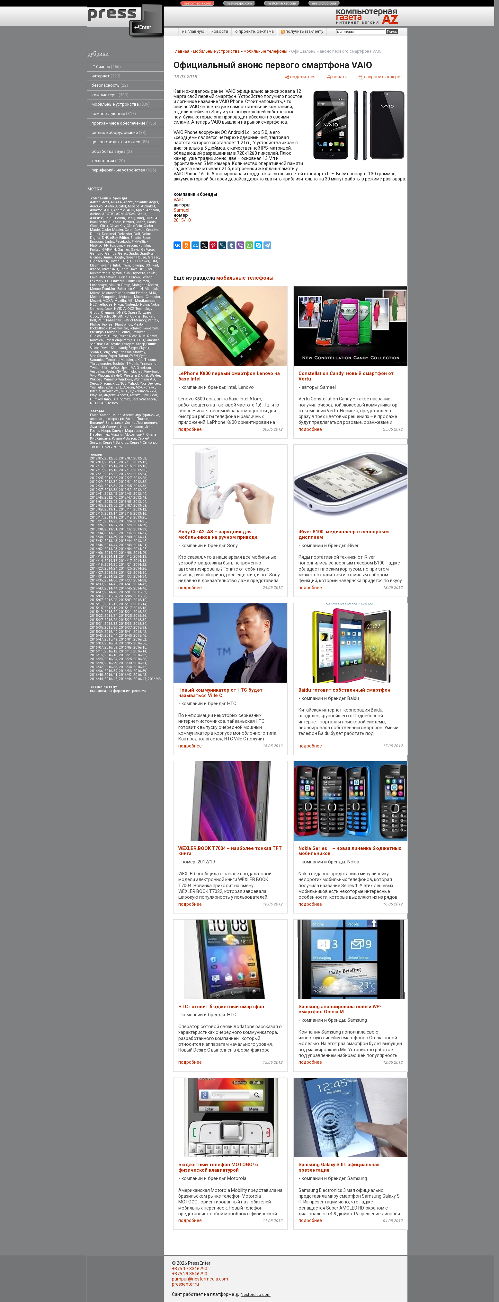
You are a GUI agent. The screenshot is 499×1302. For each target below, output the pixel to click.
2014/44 (110, 588)
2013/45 (139, 541)
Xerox (94, 383)
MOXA (107, 301)
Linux (130, 281)
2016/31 (139, 663)
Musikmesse (145, 301)
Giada (133, 253)
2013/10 (110, 509)
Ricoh (133, 336)
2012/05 (96, 458)
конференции (119, 691)
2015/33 (125, 624)
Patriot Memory (134, 320)
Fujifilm (144, 245)
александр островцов (107, 419)
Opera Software (139, 312)
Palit (101, 320)
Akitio (109, 206)
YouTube (97, 387)
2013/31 (110, 529)
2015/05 (125, 596)
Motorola (125, 297)
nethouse (105, 304)
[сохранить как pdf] (380, 77)
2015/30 (139, 620)
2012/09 (96, 462)
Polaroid (135, 328)
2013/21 (96, 521)
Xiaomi (105, 383)
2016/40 (96, 675)
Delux (146, 234)
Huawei (143, 261)
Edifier (124, 238)
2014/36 (110, 580)
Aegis (153, 202)
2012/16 (139, 466)
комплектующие (114, 113)
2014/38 (139, 580)
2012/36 (139, 486)
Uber (106, 368)
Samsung (153, 340)
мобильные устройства (121, 104)
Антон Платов (137, 419)
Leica (123, 277)
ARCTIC (108, 214)
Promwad (138, 332)
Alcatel (120, 206)
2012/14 (110, 466)
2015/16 (110, 608)
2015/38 (139, 627)
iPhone (95, 269)
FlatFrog (96, 245)
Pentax (153, 320)
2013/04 (139, 502)
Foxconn (116, 245)
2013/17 (96, 517)
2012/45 (96, 497)
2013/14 (110, 513)
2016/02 (139, 639)
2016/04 (110, 643)
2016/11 (96, 651)
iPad (154, 265)
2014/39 (96, 584)
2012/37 (96, 490)
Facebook (123, 242)
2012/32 (139, 482)
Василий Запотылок (106, 423)
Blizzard (114, 222)
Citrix (104, 226)
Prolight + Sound (117, 332)
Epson (147, 238)
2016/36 (96, 671)
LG (107, 281)
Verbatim (97, 372)
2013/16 (139, 513)
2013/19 (125, 517)
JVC (150, 269)
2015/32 (110, 624)
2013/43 (110, 541)
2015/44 (110, 636)
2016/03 (96, 643)
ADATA (116, 202)
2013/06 (110, 505)
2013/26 (96, 525)
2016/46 (125, 679)
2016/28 (96, 663)
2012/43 (125, 494)
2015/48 (110, 639)
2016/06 (139, 643)
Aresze (135, 395)
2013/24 (125, 521)
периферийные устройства (124, 170)
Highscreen (99, 261)
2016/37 (110, 671)
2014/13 (139, 557)
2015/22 (139, 612)
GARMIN (109, 250)
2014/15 (110, 561)
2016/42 (125, 675)
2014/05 (139, 549)
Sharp (140, 344)
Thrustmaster (100, 364)
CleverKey (117, 226)
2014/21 (125, 565)
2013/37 (139, 533)
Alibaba (133, 206)
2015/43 (96, 636)
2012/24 (139, 474)
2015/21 (125, 612)
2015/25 (125, 616)
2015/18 (139, 608)
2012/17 (96, 470)
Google (118, 257)
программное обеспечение (124, 123)
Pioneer (107, 324)
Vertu (110, 372)
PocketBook (98, 328)
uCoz (115, 368)
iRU (115, 269)
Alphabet (148, 206)
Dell (137, 234)
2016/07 (96, 647)
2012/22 (110, 474)
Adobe (128, 202)
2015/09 (125, 600)
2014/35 (96, 580)
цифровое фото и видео (120, 141)
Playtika (96, 395)
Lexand (147, 277)
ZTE (118, 387)
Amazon (96, 210)
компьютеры (110, 94)
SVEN (133, 356)
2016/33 (110, 667)
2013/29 (139, 525)
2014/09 (139, 553)
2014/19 (96, 565)
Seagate (128, 344)
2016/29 (110, 663)
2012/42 (110, 494)
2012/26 (110, 478)
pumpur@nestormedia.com (200, 1278)
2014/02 (96, 549)
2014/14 (96, 561)
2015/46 (139, 636)
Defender (125, 234)
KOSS (127, 273)
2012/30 (110, 482)
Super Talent (118, 356)
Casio (151, 222)
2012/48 (139, 497)
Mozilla (120, 301)
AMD (108, 210)
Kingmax (123, 399)
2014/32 (110, 576)
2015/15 (96, 608)
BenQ (131, 218)
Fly (106, 245)
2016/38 (125, 671)
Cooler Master (112, 230)
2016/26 (139, 659)
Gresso (153, 257)
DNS (105, 238)
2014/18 (139, 561)
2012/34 (110, 486)
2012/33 (96, 486)
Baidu (108, 218)
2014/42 (139, 584)
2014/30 (139, 573)
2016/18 (110, 655)
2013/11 (125, 509)
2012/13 (96, 466)
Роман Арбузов (124, 438)
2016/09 (125, 647)
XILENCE (119, 383)
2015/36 (110, 627)
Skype (133, 348)
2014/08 (125, 553)
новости (219, 31)
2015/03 (96, 596)
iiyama (106, 265)
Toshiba (118, 364)
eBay (114, 238)
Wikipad (96, 379)
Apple (140, 210)
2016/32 (96, 667)
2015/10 (139, 600)
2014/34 (139, 576)
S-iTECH (137, 340)
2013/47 (110, 545)
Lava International (104, 277)
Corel (129, 230)
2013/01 (96, 502)
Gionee (95, 257)
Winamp (110, 379)
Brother (128, 222)
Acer (105, 202)
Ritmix (152, 336)
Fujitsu (95, 250)
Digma (95, 238)
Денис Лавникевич (141, 423)
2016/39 (139, 671)
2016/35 (139, 667)
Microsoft (109, 293)
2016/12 (110, 651)
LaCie (151, 273)
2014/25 (125, 568)
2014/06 (96, 553)
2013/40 (125, 537)
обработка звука (112, 151)
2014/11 (110, 557)
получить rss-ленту (302, 31)
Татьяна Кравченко (106, 446)
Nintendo (131, 304)
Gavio (135, 250)
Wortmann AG (144, 379)
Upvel (124, 368)
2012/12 (139, 462)
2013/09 (96, 509)
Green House (136, 257)
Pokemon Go (118, 328)
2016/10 (139, 647)
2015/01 (125, 592)
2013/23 (110, 521)
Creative (152, 230)
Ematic (135, 238)
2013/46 (96, 545)
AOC (130, 210)
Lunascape (98, 285)
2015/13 (125, 604)
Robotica (96, 340)
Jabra (124, 269)
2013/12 (139, 509)
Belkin (120, 218)
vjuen (117, 415)
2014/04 (125, 549)
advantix (141, 202)
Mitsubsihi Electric (132, 293)
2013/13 (96, 513)
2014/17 (125, 561)
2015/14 (139, 604)
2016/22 (139, 655)
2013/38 (96, 537)
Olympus (108, 312)
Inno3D (109, 399)
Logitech (142, 281)
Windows (125, 379)
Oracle (105, 316)
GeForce (147, 250)
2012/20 (139, 470)
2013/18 (110, 517)
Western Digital (136, 375)
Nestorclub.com (256, 1294)
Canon (140, 222)
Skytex (144, 348)
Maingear (139, 285)
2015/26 (139, 616)
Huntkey (96, 399)
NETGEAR (98, 403)
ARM (120, 214)
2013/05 (96, 505)
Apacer (122, 395)
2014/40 (110, 584)
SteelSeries (98, 356)
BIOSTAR (153, 218)
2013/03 (125, 502)
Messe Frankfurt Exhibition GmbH (116, 289)
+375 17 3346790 (189, 1268)
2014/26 (139, 568)
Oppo (94, 316)
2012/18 (110, 470)
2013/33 (139, 529)
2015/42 (139, 632)
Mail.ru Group (119, 285)
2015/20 (110, 612)
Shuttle (152, 344)
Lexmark (96, 281)
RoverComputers (117, 340)
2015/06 (139, 596)
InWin (125, 265)
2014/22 (139, 565)
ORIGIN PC (120, 316)
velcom (145, 368)
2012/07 (125, 458)
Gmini (107, 257)
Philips (95, 324)
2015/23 (96, 616)
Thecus (150, 360)
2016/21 (125, 655)
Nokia (144, 304)
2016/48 (154, 679)
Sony (106, 352)
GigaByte (146, 253)
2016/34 (125, 667)
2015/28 (110, 620)
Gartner (123, 250)
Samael (105, 415)
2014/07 (110, 553)
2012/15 (125, 466)
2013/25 (139, 521)
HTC (132, 261)
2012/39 (125, 490)
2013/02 (110, 502)
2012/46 (110, 497)
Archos (95, 214)
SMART (95, 352)
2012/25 (96, 478)
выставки (98, 691)
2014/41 (125, 584)
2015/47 (96, 639)
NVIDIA (120, 309)
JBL (142, 269)
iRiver (106, 269)
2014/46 (139, 588)
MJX (152, 293)
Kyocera (139, 273)
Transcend (148, 364)
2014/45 (125, 588)
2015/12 (110, 604)
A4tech (95, 202)
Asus (142, 214)
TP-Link (132, 364)
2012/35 (125, 486)
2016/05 (125, 643)
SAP (107, 344)
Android (119, 210)
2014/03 (110, 549)
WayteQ (116, 375)
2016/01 (125, 639)
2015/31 (96, 624)
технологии (108, 160)
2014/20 (110, 565)
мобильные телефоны (265, 51)
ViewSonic (151, 372)
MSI (130, 301)
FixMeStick (140, 242)
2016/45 (110, 679)
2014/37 (125, 580)
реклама (139, 691)
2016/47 (139, 679)
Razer (123, 336)
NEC (93, 304)
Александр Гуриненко (141, 415)
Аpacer (128, 387)
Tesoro (112, 403)
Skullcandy (119, 348)
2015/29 (125, 620)
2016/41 (110, 675)
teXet (139, 360)
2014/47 (96, 592)
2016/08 (110, 647)
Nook (108, 309)
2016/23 (96, 659)
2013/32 (125, 529)
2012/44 (139, 494)
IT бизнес (106, 66)
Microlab (151, 289)
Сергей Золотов (115, 443)
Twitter (95, 368)
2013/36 (125, 533)
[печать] (337, 77)
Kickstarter (98, 273)
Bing (140, 218)
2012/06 (110, 458)
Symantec (97, 360)
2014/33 (125, 576)
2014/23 (96, 568)
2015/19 (96, 612)
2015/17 (125, 608)
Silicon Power (100, 348)
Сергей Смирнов (143, 443)
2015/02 (139, 592)
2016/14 (139, 651)
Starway (139, 352)
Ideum (95, 265)
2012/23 (125, 474)
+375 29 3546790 (189, 1273)
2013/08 (139, 505)
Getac (122, 253)
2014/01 (139, 545)
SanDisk (96, 344)
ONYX (121, 312)
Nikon (118, 304)
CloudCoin (134, 226)
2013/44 (125, 541)
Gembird (96, 253)
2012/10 (110, 462)
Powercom (151, 328)
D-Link (95, 234)
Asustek (96, 218)
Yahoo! (133, 383)
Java (134, 269)
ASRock (131, 214)
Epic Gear (149, 395)
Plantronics (123, 324)
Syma (143, 356)
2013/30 (96, 529)
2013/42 (96, 541)
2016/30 (125, 663)
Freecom (130, 245)
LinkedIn (118, 281)
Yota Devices (150, 383)
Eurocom (96, 242)
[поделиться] (300, 77)
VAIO (135, 368)
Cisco (94, 226)
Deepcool (109, 234)
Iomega (137, 265)
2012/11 (125, 462)
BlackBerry (98, 222)
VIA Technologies (129, 372)
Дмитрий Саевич (104, 427)
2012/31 (125, 482)
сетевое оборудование (119, 132)
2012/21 (96, 474)
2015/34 (139, 624)
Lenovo (134, 277)
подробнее (190, 429)
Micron (95, 293)
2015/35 (96, 627)
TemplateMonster (119, 360)
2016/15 (96, 655)
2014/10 (96, 557)
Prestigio (96, 332)
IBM (154, 261)
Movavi (95, 301)
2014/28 (110, 573)
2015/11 (96, 604)
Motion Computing (104, 297)
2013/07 (125, 505)
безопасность (110, 85)
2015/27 (96, 620)
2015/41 (125, 632)
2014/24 (110, 568)
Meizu (153, 285)
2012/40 (139, 490)
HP (125, 261)
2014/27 (96, 573)
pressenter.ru (185, 1284)
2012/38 (110, 490)
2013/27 (110, 525)
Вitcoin (95, 391)
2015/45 (125, 636)
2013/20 (139, 517)
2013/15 (125, 513)
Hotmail (115, 261)
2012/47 (125, 497)
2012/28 (139, 478)
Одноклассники (143, 391)
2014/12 (125, 557)
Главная (181, 51)
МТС (124, 391)
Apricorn (152, 210)
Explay (109, 242)
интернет (106, 76)
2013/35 (110, 533)
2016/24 (110, 659)
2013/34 (96, 533)
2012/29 (96, 482)
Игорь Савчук (112, 431)
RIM (142, 336)
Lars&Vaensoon (143, 399)
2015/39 (96, 632)
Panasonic (114, 320)
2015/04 (110, 596)
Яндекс (110, 395)
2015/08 (110, 600)
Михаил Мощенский (128, 435)
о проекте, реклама (254, 31)
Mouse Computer (147, 297)
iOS (147, 265)
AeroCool (96, 206)
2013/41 (139, 537)
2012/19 (125, 470)
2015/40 (110, 632)
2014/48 (110, 592)
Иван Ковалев (131, 427)
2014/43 (96, 588)
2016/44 (96, 679)
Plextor (139, 324)
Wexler (155, 375)
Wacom (103, 375)
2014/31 (96, 576)
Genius (110, 253)
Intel (116, 265)
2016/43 (139, 675)
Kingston (115, 273)
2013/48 (125, 545)
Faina (94, 415)
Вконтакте (110, 391)
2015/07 (96, 600)
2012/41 (96, 494)
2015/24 (110, 616)
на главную (193, 31)
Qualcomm (98, 336)
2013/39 (110, 537)
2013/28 (125, 525)
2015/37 (125, 627)
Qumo (112, 336)
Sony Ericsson (121, 352)
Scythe (116, 344)
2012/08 (139, 458)
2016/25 (125, 659)
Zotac (109, 387)
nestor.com (197, 3)
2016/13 (125, 651)
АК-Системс (145, 387)
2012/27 (125, 478)
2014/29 (125, 573)
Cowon (139, 230)
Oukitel (135, 316)
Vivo (93, 375)
